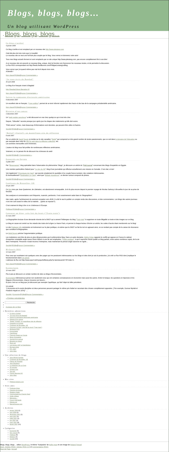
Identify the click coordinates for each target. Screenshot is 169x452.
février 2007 (14, 424)
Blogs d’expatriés (15, 337)
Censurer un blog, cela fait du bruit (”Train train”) (33, 213)
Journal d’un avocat (16, 339)
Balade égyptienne (52, 175)
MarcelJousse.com (16, 404)
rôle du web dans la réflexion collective (40, 141)
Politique (9, 209)
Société (9, 129)
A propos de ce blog (13, 307)
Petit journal (87, 165)
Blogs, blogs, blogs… (53, 13)
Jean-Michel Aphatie (16, 357)
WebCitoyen (12, 233)
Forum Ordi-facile (15, 400)
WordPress (25, 445)
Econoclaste (12, 268)
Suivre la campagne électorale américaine (28, 97)
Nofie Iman (53, 445)
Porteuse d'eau (15, 388)
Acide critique (14, 396)
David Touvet (23, 139)
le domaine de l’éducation (125, 139)
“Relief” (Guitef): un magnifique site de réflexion (32, 133)
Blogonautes (14, 165)
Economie (16, 294)
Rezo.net (13, 343)
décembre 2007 (15, 414)
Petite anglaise (68, 239)
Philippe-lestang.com (17, 382)
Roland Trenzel (76, 445)
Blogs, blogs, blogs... (32, 34)
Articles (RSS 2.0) (23, 447)
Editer (18, 75)
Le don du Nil (40, 169)
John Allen (13, 351)
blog (10, 189)
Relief (54, 139)
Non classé (10, 75)
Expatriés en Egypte (16, 159)
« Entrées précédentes (15, 298)
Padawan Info (16, 227)
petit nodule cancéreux (17, 117)
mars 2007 (13, 422)
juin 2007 (13, 420)
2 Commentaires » (25, 155)
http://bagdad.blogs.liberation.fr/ (18, 89)
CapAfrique (13, 333)
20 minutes (13, 367)
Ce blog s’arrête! (15, 43)
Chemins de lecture (16, 390)
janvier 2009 (14, 410)
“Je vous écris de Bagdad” (19, 79)
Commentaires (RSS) (40, 447)
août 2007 (13, 416)
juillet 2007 (13, 418)
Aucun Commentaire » (29, 75)
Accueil (14, 449)
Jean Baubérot (14, 363)
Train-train (80, 219)
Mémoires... (14, 398)
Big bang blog (14, 347)
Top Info (12, 371)
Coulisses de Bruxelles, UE (20, 183)
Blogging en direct (16, 341)
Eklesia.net (13, 402)
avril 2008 (13, 412)
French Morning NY (16, 373)
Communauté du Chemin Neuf (20, 394)
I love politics (33, 103)
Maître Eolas (89, 237)
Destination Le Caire (28, 175)
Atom (2, 447)
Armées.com (14, 369)
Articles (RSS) (10, 447)
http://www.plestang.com (55, 49)
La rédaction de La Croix (18, 365)
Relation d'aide (15, 392)
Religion (12, 437)
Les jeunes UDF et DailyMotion (20, 345)
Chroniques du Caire (26, 173)
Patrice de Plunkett (16, 361)
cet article (25, 258)
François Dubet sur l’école (18, 335)
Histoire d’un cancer (17, 111)
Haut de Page (5, 449)
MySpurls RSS (13, 249)
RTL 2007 (13, 349)
